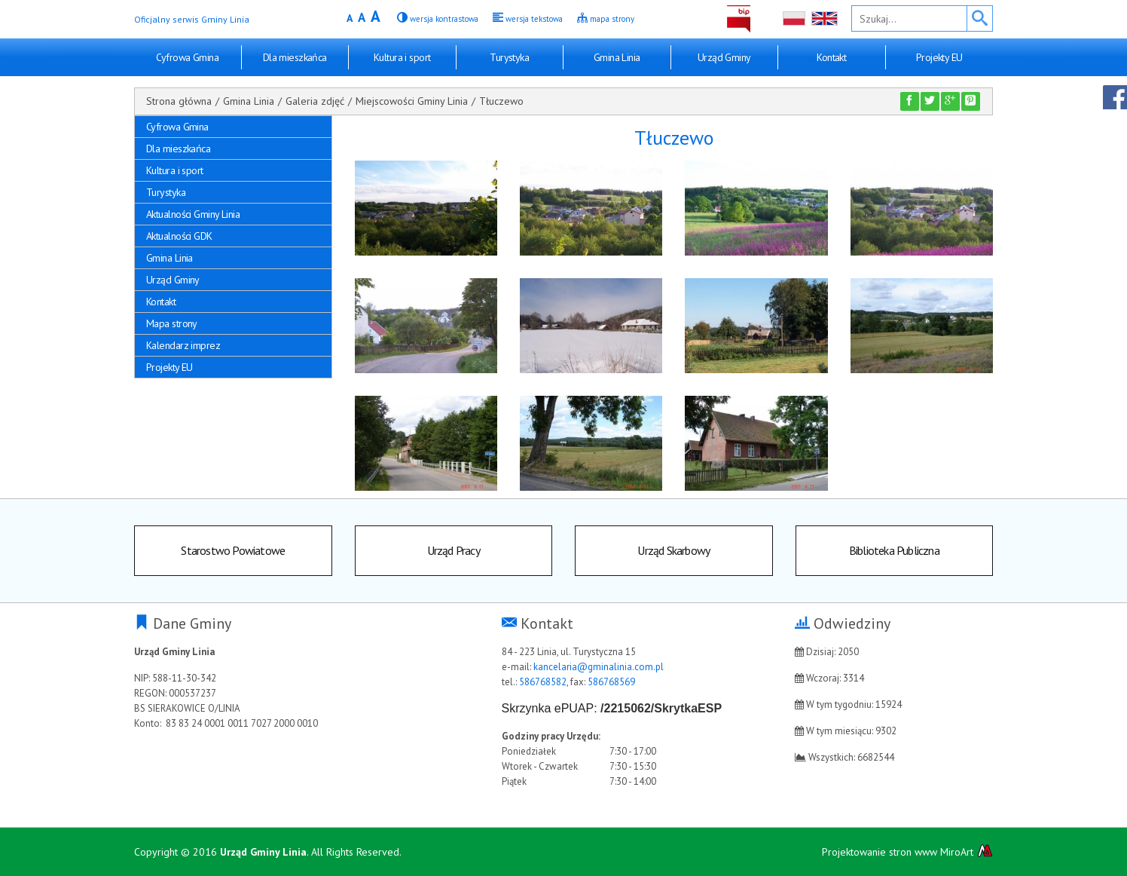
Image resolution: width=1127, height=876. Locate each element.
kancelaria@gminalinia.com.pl (598, 666)
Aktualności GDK (179, 236)
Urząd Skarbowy (673, 550)
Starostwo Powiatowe (233, 550)
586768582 (543, 681)
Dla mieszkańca (295, 57)
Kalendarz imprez (183, 345)
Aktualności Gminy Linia (193, 214)
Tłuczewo (501, 101)
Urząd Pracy (453, 550)
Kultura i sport (402, 57)
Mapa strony (171, 323)
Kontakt (831, 57)
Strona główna (179, 101)
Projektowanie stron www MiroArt (907, 851)
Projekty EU (939, 57)
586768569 (611, 681)
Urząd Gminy (724, 57)
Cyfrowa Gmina (187, 57)
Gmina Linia (617, 57)
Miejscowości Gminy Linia (412, 101)
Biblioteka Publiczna (894, 550)
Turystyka (509, 57)
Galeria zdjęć (315, 101)
